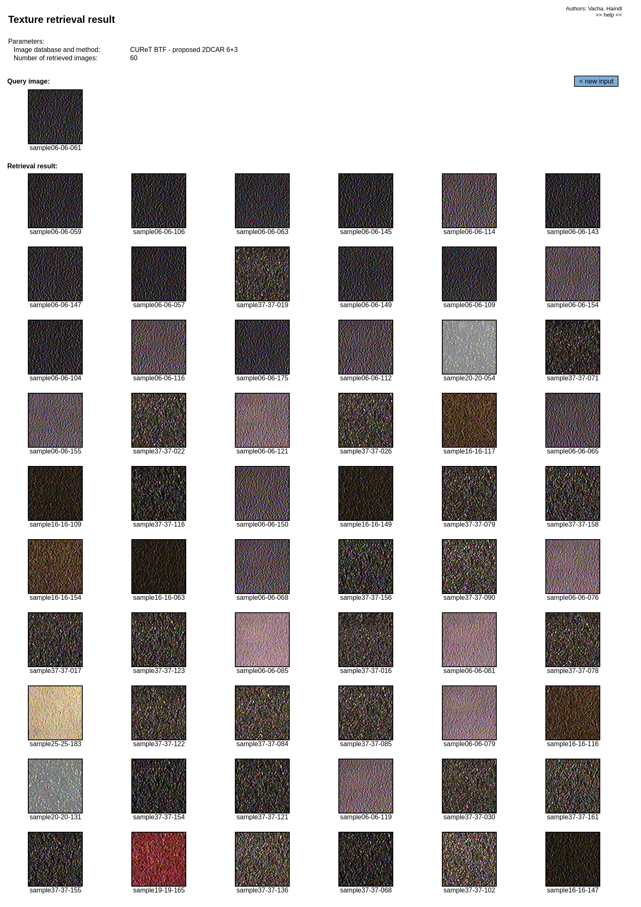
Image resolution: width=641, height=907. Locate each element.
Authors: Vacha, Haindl (594, 8)
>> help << (609, 15)
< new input (596, 81)
